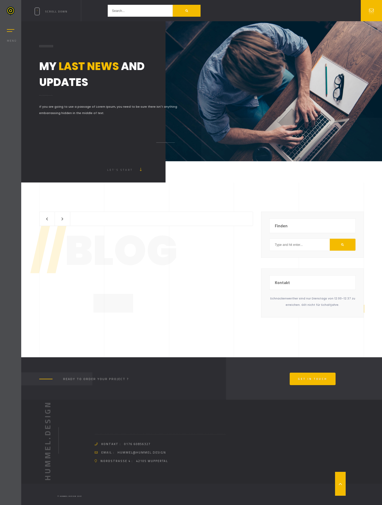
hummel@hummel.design (142, 452)
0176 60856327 (137, 444)
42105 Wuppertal (152, 461)
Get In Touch (312, 379)
